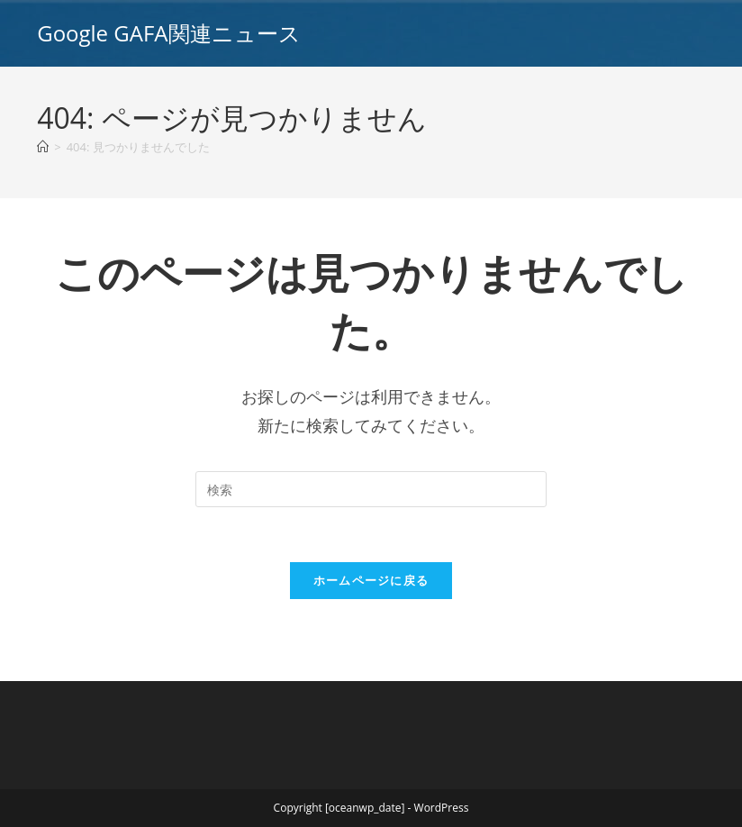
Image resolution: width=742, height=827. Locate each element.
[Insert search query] (371, 489)
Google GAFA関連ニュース (168, 33)
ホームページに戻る (371, 580)
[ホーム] (43, 147)
